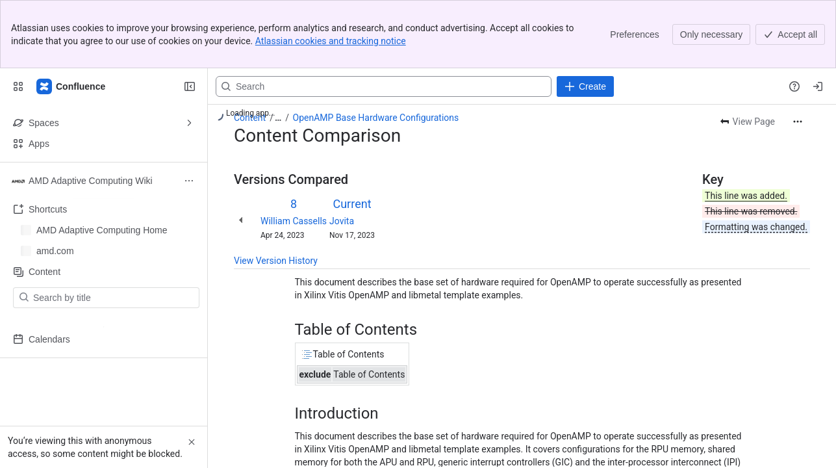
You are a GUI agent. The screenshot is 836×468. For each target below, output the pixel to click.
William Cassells (293, 221)
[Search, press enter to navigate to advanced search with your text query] (383, 86)
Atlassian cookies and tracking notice (330, 41)
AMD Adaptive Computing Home (102, 226)
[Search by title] (114, 298)
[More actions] (797, 121)
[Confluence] (71, 86)
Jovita (341, 221)
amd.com (55, 247)
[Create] (585, 86)
